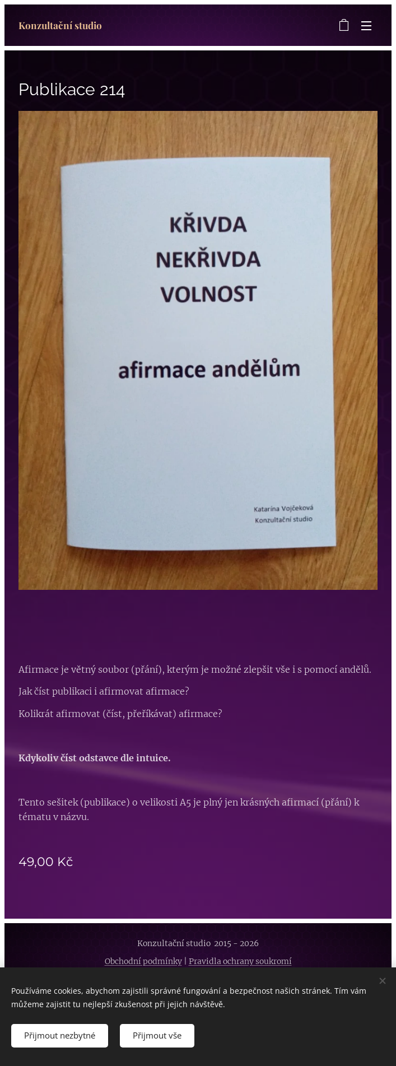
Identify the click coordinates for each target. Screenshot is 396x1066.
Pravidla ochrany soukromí (240, 961)
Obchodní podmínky (143, 961)
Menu (366, 25)
